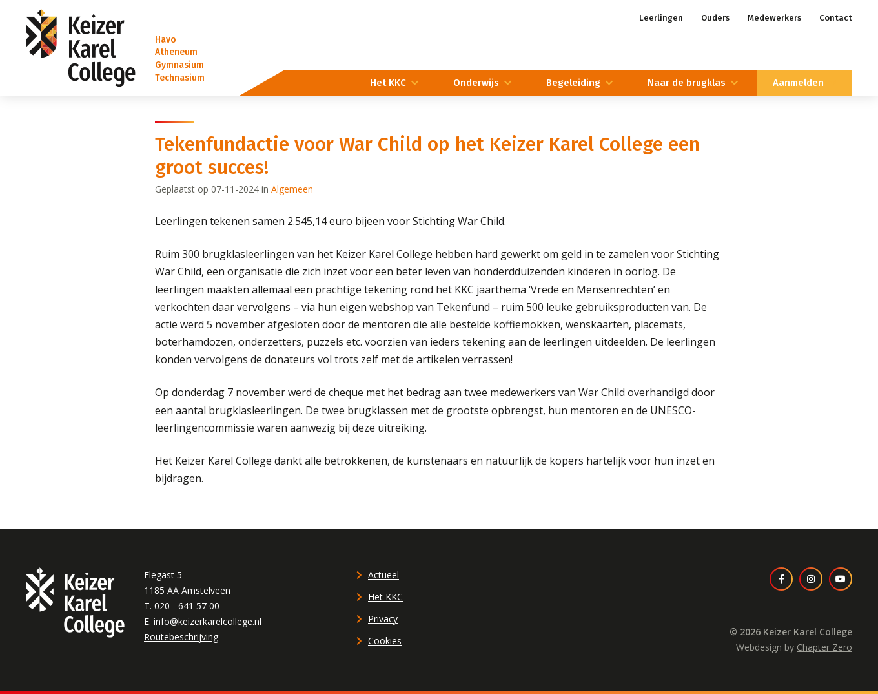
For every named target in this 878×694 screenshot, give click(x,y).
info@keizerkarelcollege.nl (207, 621)
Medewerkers (774, 18)
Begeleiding (573, 83)
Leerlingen (661, 18)
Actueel (383, 575)
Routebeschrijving (181, 637)
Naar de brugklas (687, 83)
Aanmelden (798, 83)
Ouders (715, 18)
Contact (835, 18)
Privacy (383, 619)
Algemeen (292, 189)
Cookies (385, 641)
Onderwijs (476, 83)
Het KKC (388, 83)
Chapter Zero (824, 647)
